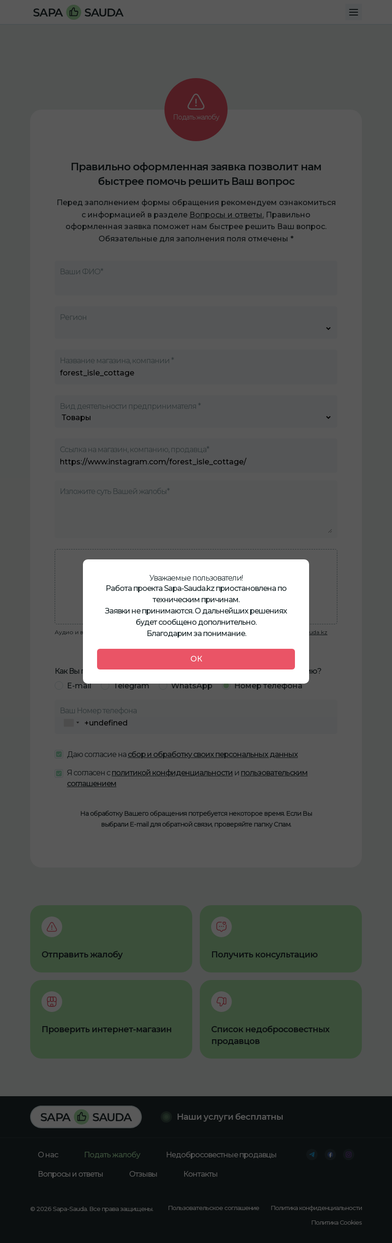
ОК (196, 658)
